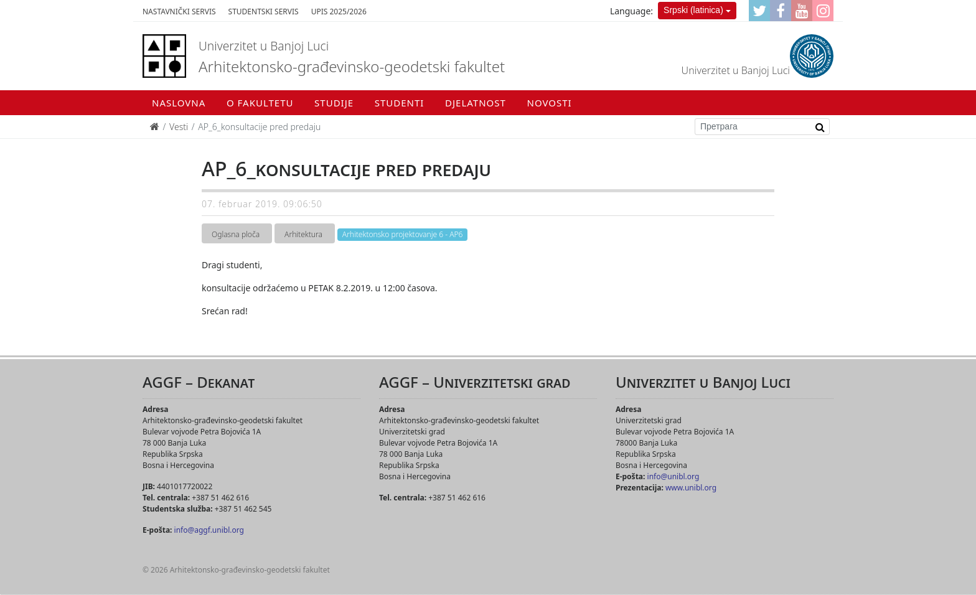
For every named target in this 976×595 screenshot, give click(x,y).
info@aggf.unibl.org (209, 530)
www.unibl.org (690, 487)
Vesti (178, 127)
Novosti (549, 102)
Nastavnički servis (179, 11)
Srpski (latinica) (693, 10)
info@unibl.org (673, 476)
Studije (334, 102)
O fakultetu (260, 102)
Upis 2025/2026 (339, 11)
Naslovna (178, 102)
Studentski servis (263, 11)
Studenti (400, 102)
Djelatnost (475, 102)
